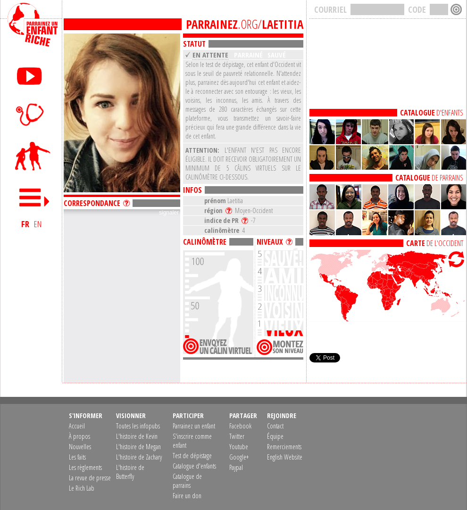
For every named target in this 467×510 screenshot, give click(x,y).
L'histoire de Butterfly (130, 472)
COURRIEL (330, 9)
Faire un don (187, 495)
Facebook (240, 425)
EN (38, 224)
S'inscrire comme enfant (192, 441)
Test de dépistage (192, 455)
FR (25, 224)
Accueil (77, 425)
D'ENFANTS (431, 112)
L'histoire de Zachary (139, 456)
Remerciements (284, 446)
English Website (284, 456)
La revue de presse (90, 477)
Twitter (236, 436)
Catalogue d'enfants (194, 465)
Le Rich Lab (81, 488)
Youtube (238, 446)
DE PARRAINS (429, 177)
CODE (417, 9)
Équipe (275, 436)
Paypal (236, 467)
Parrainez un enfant (194, 425)
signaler (169, 212)
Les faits (77, 456)
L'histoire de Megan (138, 446)
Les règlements (85, 467)
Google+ (239, 456)
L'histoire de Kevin (137, 436)
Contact (275, 425)
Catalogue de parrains (187, 481)
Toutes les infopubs (138, 425)
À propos (79, 436)
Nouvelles (80, 446)
